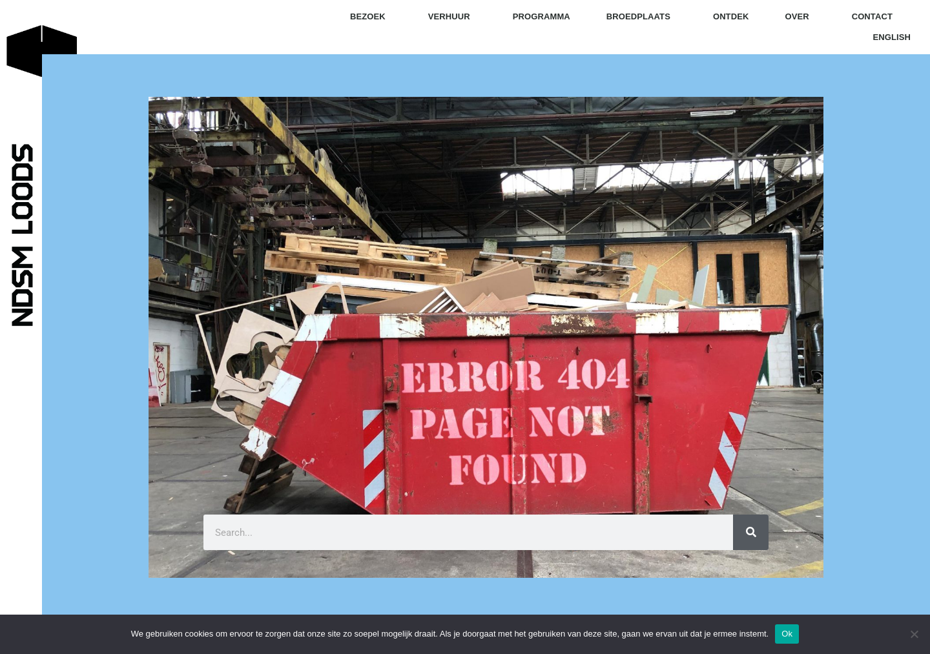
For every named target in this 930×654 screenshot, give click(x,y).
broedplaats (641, 16)
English (891, 37)
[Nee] (913, 634)
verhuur (452, 16)
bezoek (371, 16)
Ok (786, 634)
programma (541, 16)
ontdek (731, 16)
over (800, 16)
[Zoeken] (751, 532)
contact (872, 16)
